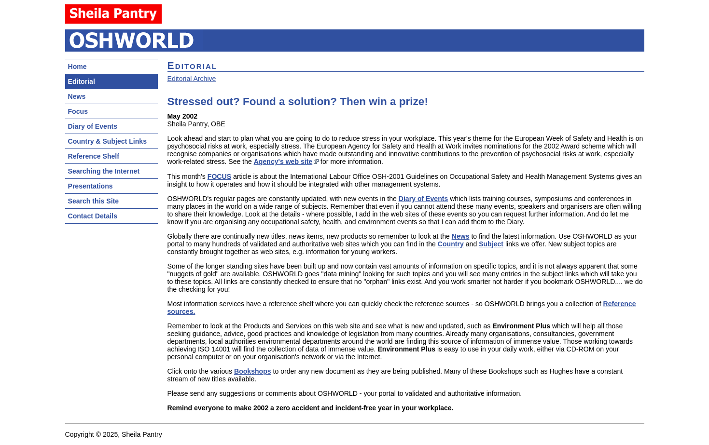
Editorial (81, 81)
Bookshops (252, 371)
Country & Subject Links (107, 141)
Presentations (90, 186)
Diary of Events (93, 126)
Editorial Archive (191, 78)
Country (451, 244)
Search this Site (93, 201)
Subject (491, 244)
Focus (78, 111)
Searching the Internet (104, 171)
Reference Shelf (93, 156)
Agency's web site (283, 161)
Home (77, 66)
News (77, 96)
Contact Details (92, 216)
